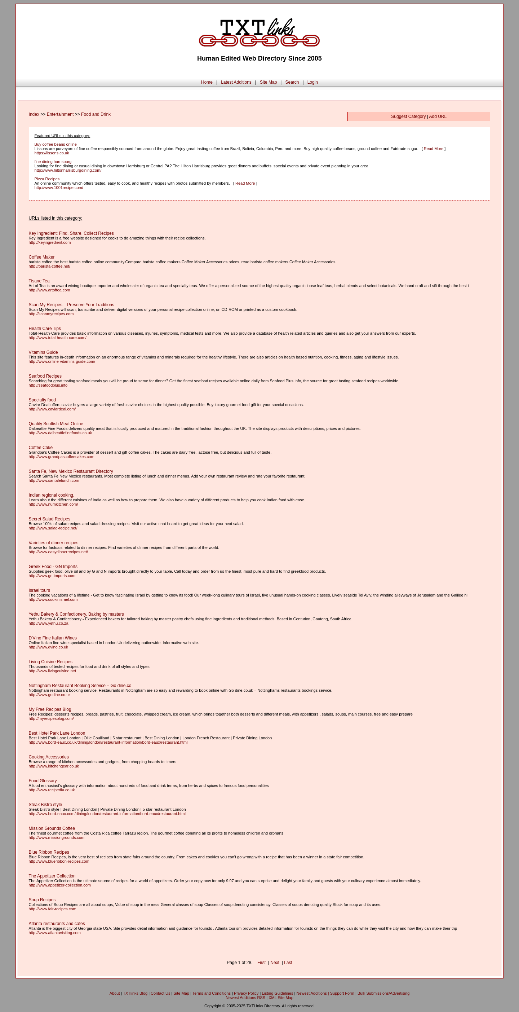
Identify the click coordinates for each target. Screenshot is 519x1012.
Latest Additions (236, 82)
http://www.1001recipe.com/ (59, 187)
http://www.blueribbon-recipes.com (59, 861)
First (261, 962)
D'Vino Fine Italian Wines (53, 638)
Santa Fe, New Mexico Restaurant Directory (71, 471)
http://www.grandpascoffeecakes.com (61, 456)
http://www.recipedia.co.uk (52, 790)
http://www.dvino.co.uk (48, 647)
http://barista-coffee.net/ (49, 266)
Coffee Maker (42, 257)
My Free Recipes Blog (50, 709)
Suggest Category (408, 116)
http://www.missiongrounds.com (57, 837)
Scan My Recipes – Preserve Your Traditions (71, 304)
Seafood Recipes (45, 376)
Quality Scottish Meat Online (56, 423)
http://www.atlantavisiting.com (55, 932)
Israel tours (39, 590)
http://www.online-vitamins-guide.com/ (62, 361)
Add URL (438, 116)
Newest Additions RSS (245, 997)
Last (288, 962)
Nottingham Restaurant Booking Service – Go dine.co (80, 685)
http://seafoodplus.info (48, 385)
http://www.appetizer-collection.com (60, 885)
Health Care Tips (45, 328)
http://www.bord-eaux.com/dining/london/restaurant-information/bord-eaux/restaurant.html (107, 813)
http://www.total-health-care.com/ (57, 337)
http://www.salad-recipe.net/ (53, 528)
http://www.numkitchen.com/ (53, 504)
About (115, 993)
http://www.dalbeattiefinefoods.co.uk (60, 433)
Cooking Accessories (49, 757)
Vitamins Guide (43, 352)
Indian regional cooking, (52, 495)
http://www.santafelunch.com (54, 480)
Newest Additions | (313, 993)
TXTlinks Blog (135, 993)
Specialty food (42, 399)
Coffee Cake (41, 447)
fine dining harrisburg (53, 161)
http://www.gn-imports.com (52, 575)
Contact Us (160, 993)
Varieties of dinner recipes (54, 542)
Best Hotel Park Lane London (57, 733)
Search (292, 82)
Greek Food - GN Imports (53, 566)
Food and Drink (96, 114)
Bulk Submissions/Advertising (383, 993)
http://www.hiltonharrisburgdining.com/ (68, 170)
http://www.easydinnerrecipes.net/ (58, 552)
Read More (433, 148)
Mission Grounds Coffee (52, 828)
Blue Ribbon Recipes (49, 852)
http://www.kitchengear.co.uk (54, 766)
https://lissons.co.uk (52, 153)
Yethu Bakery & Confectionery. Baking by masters (76, 614)
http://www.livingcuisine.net (52, 671)
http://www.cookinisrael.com (53, 599)
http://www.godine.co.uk (50, 694)
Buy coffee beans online (56, 144)
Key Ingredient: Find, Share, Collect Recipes (71, 233)
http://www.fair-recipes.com (52, 909)
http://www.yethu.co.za (48, 623)
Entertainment (60, 114)
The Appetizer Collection (52, 876)
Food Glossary (43, 780)
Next (274, 962)
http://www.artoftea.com (49, 290)
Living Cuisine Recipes (50, 661)
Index (34, 114)
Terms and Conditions (211, 993)
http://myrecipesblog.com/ (51, 718)
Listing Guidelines (277, 993)
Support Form (342, 993)
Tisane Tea (39, 280)
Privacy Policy (246, 993)
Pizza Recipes (47, 179)
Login (312, 82)
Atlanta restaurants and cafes (57, 923)
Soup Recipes (42, 899)
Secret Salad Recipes (49, 519)
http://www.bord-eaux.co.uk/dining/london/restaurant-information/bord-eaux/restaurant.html (108, 742)
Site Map (268, 82)
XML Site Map (281, 997)
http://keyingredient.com (50, 242)
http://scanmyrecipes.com (51, 314)
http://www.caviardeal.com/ (52, 409)
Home (207, 82)
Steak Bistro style (45, 804)
